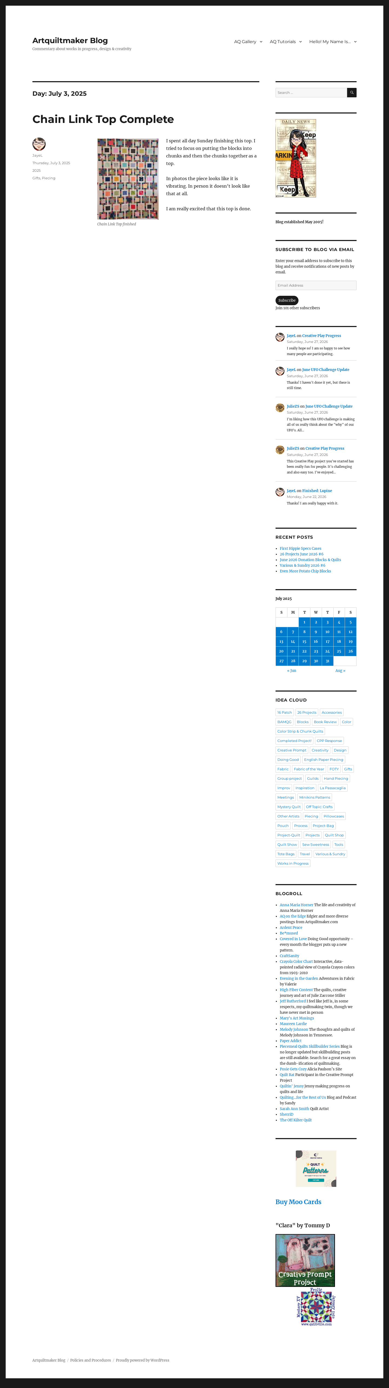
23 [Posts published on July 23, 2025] (316, 651)
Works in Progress (292, 863)
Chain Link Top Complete (103, 119)
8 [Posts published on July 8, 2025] (304, 632)
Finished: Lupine (317, 491)
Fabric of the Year (309, 769)
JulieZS (293, 406)
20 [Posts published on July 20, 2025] (281, 651)
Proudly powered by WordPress (142, 1360)
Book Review (325, 722)
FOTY (334, 769)
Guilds (312, 778)
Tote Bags (285, 854)
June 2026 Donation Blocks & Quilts (310, 560)
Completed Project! (294, 740)
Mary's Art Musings (297, 1018)
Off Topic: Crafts (319, 807)
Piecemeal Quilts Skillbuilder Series (310, 1046)
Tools (338, 844)
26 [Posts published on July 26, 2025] (350, 651)
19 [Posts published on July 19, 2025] (351, 641)
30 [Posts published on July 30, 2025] (316, 661)
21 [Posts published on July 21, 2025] (293, 651)
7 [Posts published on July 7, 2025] (293, 632)
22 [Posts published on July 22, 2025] (304, 651)
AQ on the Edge (293, 916)
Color (346, 722)
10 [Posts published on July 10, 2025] (328, 632)
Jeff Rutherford (293, 1001)
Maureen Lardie (293, 1024)
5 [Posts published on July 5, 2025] (351, 622)
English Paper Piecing (323, 759)
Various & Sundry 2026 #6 (303, 565)
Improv (283, 788)
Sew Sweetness (315, 844)
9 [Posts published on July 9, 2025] (316, 632)
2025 (36, 170)
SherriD (286, 1114)
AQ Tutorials (283, 41)
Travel (305, 854)
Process (300, 825)
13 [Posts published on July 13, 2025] (281, 641)
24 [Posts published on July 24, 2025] (327, 651)
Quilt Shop (334, 835)
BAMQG (284, 722)
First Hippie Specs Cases (300, 548)
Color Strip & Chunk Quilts (300, 731)
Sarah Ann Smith (294, 1109)
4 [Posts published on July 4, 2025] (339, 622)
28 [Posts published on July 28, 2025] (293, 661)
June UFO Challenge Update (325, 369)
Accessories (332, 712)
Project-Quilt (288, 835)
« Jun (291, 670)
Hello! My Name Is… (330, 41)
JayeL (37, 155)
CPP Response (329, 740)
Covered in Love (293, 939)
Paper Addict (290, 1041)
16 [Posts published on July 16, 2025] (316, 641)
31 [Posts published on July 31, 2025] (327, 661)
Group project (289, 778)
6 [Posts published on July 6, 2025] (281, 632)
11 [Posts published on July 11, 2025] (339, 632)
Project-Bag (323, 825)
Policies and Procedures (90, 1360)
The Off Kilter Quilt (296, 1120)
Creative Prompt (291, 750)
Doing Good (288, 759)
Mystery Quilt (289, 807)
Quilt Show (287, 844)
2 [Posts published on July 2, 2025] (316, 622)
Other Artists (288, 816)
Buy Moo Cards (298, 1202)
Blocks (302, 722)
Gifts (36, 178)
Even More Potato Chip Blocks (305, 571)
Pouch (283, 825)
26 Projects (306, 712)
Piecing (48, 178)
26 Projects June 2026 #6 (302, 554)
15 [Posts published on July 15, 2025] (304, 641)
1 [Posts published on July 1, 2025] (304, 622)
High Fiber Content (296, 990)
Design (340, 750)
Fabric (283, 769)
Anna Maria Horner (296, 905)
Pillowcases (334, 816)
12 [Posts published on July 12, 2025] (351, 632)
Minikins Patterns (314, 797)
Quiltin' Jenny (292, 1086)
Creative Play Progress (321, 336)
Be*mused (289, 933)
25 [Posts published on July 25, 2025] (339, 651)
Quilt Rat (287, 1075)
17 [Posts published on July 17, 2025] (328, 641)
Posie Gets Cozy (293, 1069)
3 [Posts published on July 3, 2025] (327, 622)
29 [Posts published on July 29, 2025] (304, 661)
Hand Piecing (336, 778)
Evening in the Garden (299, 978)
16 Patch (284, 712)
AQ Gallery (245, 41)
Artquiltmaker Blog (70, 40)
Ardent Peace (291, 927)
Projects (313, 835)
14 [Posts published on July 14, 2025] (293, 641)
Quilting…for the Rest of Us (303, 1097)
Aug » (341, 670)
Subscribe (287, 300)
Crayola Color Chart (296, 961)
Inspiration (305, 788)
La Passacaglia (333, 788)
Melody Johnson (294, 1029)
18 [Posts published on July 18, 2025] (339, 641)
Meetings (285, 797)
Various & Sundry (330, 854)
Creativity (320, 750)
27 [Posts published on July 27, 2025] (281, 661)
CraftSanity (289, 956)
